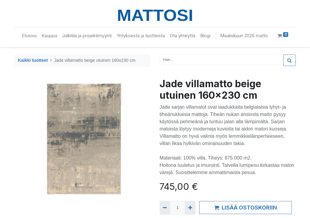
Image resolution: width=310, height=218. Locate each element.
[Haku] (289, 60)
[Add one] (190, 208)
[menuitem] (29, 36)
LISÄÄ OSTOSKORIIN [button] (245, 207)
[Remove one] (165, 208)
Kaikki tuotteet (33, 60)
